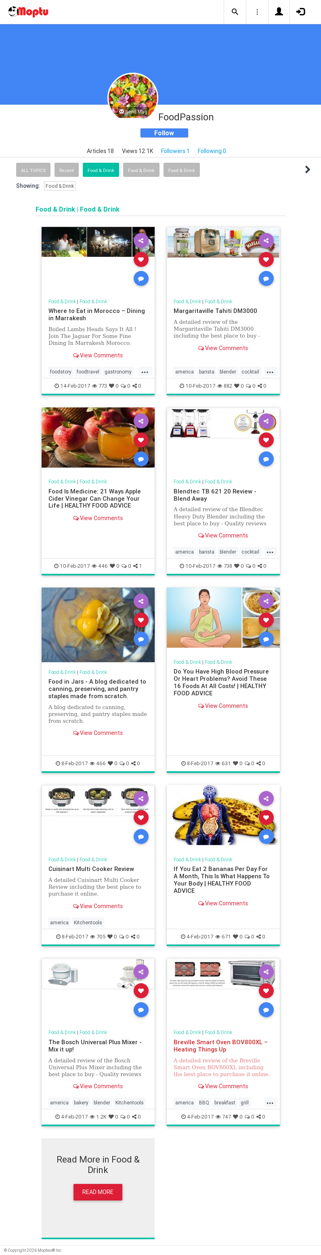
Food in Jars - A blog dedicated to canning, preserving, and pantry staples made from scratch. (97, 689)
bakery (81, 1103)
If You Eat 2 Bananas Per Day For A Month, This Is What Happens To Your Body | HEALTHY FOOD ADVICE (222, 879)
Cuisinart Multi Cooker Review (91, 869)
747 (223, 1116)
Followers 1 (175, 151)
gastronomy (118, 372)
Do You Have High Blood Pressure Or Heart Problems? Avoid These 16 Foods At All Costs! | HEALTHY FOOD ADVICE (221, 682)
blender (228, 372)
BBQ (204, 1103)
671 (223, 936)
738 (224, 565)
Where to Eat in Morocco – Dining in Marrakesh (96, 314)
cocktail (250, 372)
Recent (66, 170)
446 (100, 565)
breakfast (224, 1103)
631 (223, 763)
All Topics (33, 170)
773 (99, 385)
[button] (235, 12)
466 (98, 763)
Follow (164, 133)
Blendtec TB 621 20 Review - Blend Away (215, 494)
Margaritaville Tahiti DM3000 (215, 311)
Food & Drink (101, 170)
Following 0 (212, 151)
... (145, 371)
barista (206, 372)
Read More (97, 1192)
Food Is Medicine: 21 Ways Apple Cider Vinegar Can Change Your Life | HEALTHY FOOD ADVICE (94, 498)
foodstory (60, 372)
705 (97, 936)
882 (224, 385)
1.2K (98, 1116)
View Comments (98, 355)
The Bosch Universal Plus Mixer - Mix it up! (95, 1045)
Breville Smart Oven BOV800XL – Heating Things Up (221, 1045)
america (184, 372)
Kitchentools (88, 922)
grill (245, 1103)
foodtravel (88, 372)
